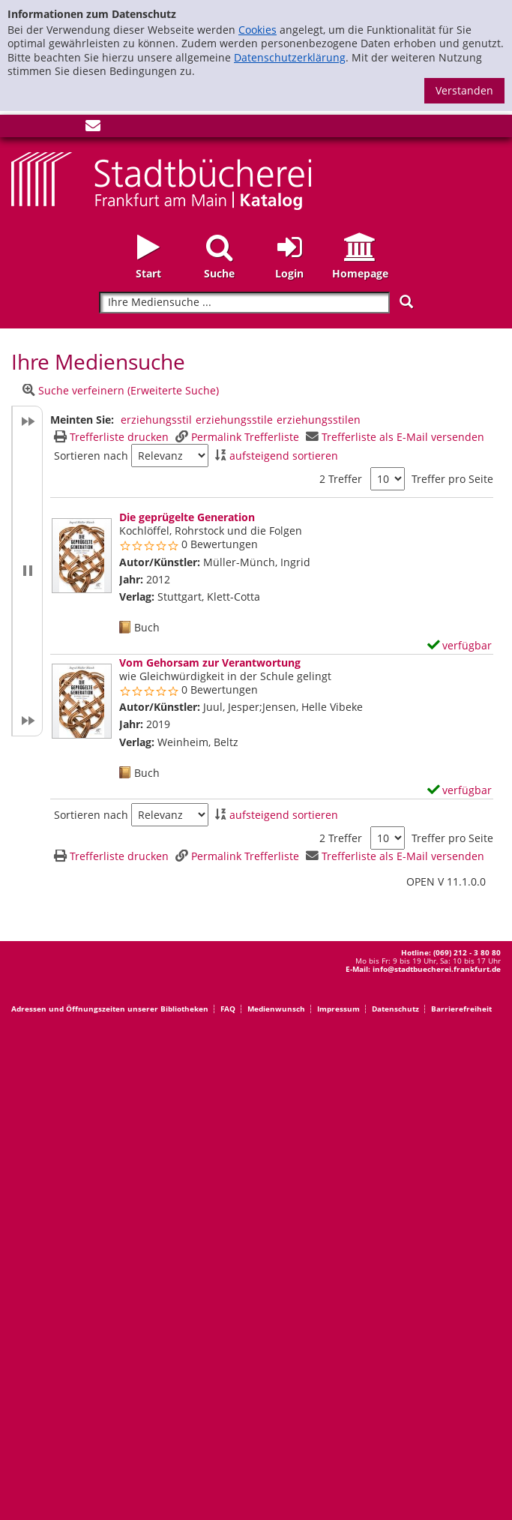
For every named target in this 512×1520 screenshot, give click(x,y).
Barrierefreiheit (461, 1008)
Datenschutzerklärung (290, 57)
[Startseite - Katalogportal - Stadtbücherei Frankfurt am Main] (161, 179)
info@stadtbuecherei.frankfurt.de (437, 969)
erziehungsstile (234, 419)
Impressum (338, 1008)
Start (148, 273)
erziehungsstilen (319, 419)
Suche (219, 273)
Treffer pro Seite (452, 479)
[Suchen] (406, 302)
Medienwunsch (276, 1008)
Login (289, 273)
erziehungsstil (156, 419)
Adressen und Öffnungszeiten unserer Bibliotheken (109, 1008)
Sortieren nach (91, 456)
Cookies (257, 29)
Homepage (360, 273)
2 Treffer (340, 479)
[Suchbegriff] (244, 302)
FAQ (227, 1008)
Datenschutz (395, 1008)
